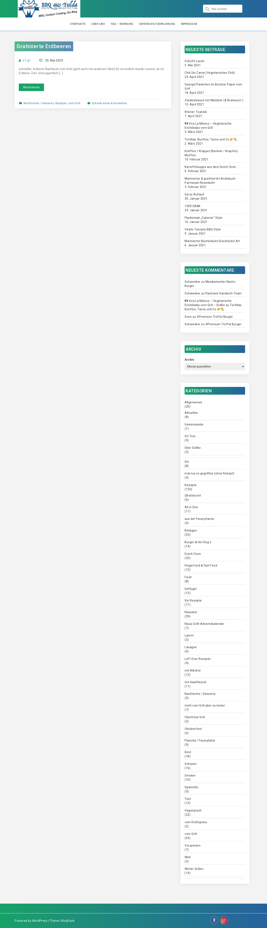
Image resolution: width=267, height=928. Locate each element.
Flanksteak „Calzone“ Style (203, 217)
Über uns (98, 23)
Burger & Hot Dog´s (198, 542)
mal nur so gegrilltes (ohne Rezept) (209, 473)
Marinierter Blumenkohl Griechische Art (212, 241)
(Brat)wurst (193, 495)
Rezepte (60, 103)
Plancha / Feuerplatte (200, 740)
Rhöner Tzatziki (196, 112)
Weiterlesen (31, 87)
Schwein (191, 763)
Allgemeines (193, 402)
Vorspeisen (192, 845)
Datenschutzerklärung (157, 23)
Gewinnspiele (194, 424)
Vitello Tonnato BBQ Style (203, 229)
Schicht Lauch (194, 61)
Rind (188, 752)
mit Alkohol (193, 670)
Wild (187, 857)
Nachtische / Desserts (38, 103)
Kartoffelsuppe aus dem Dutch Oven (210, 167)
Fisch (188, 577)
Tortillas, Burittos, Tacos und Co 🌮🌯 (211, 139)
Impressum (189, 23)
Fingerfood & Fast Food (201, 565)
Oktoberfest (193, 728)
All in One (191, 507)
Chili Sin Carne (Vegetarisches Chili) (210, 72)
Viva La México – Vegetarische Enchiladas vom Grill (208, 125)
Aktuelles (191, 412)
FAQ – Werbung (122, 23)
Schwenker (192, 281)
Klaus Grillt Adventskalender (204, 623)
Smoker (190, 775)
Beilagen (191, 530)
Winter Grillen (194, 868)
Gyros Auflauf (194, 194)
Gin (187, 461)
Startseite (78, 23)
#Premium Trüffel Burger (215, 316)
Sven (188, 316)
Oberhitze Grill (195, 717)
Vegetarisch (193, 810)
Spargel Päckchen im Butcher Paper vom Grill (213, 86)
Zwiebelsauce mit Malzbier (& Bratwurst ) (214, 100)
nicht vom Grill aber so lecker (205, 705)
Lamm (189, 635)
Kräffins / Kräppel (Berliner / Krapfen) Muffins (211, 153)
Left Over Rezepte (198, 658)
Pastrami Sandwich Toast (223, 293)
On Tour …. (192, 436)
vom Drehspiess (196, 822)
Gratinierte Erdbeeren (44, 46)
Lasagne (191, 647)
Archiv (189, 359)
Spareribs (191, 787)
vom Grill (74, 103)
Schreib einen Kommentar (109, 103)
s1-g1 (27, 60)
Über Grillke (193, 447)
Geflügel (190, 588)
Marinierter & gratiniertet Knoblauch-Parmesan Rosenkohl (211, 180)
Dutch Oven (193, 553)
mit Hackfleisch (196, 682)
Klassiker (191, 612)
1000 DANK (192, 206)
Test (188, 798)
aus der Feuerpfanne (199, 518)
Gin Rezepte (193, 600)
